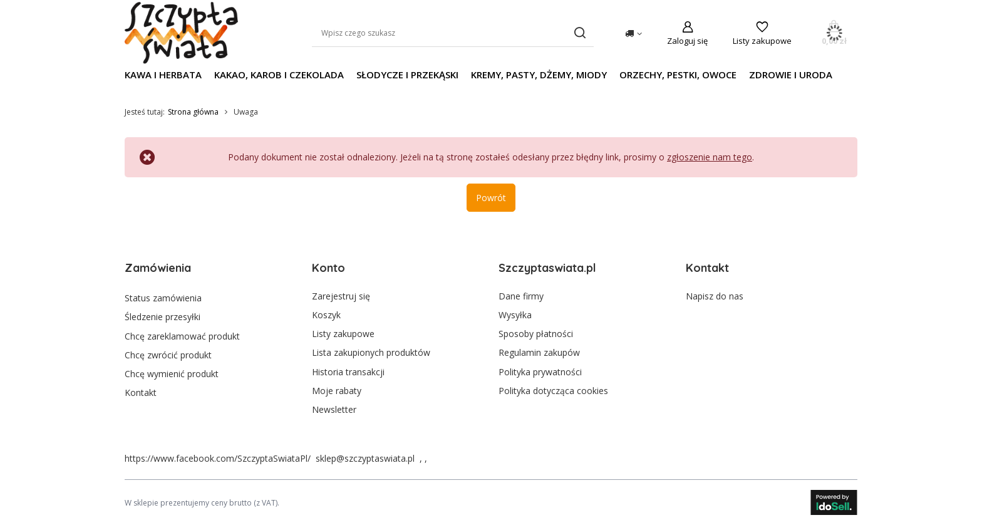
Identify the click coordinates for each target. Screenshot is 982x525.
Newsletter (334, 409)
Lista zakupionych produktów (371, 352)
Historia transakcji (348, 372)
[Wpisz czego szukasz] (453, 33)
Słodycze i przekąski (407, 74)
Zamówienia (158, 268)
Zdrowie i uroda (790, 74)
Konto (328, 268)
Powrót (491, 198)
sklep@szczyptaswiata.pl (365, 458)
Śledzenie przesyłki (162, 315)
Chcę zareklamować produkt (182, 334)
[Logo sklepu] (181, 33)
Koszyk (326, 315)
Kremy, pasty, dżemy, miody (539, 74)
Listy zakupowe (762, 40)
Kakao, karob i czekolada (279, 74)
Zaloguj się (687, 40)
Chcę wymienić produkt (172, 372)
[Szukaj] (580, 33)
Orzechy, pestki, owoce (677, 74)
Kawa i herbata (163, 74)
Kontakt (141, 391)
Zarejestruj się (341, 296)
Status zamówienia (163, 296)
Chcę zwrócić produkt (168, 352)
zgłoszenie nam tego (709, 157)
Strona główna (193, 112)
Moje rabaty (336, 391)
